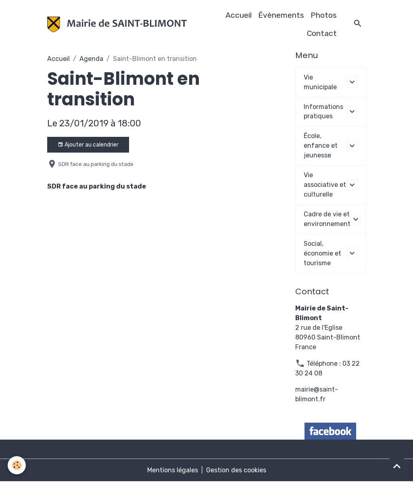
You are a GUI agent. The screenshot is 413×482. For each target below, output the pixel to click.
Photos (324, 15)
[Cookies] (17, 465)
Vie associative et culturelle (325, 185)
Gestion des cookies (236, 470)
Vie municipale (320, 82)
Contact (322, 33)
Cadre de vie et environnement (327, 219)
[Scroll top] (397, 466)
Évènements (281, 15)
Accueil (238, 15)
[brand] (116, 24)
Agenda (91, 59)
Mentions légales (172, 470)
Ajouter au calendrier (88, 145)
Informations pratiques (323, 111)
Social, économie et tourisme (322, 253)
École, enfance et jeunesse (321, 145)
